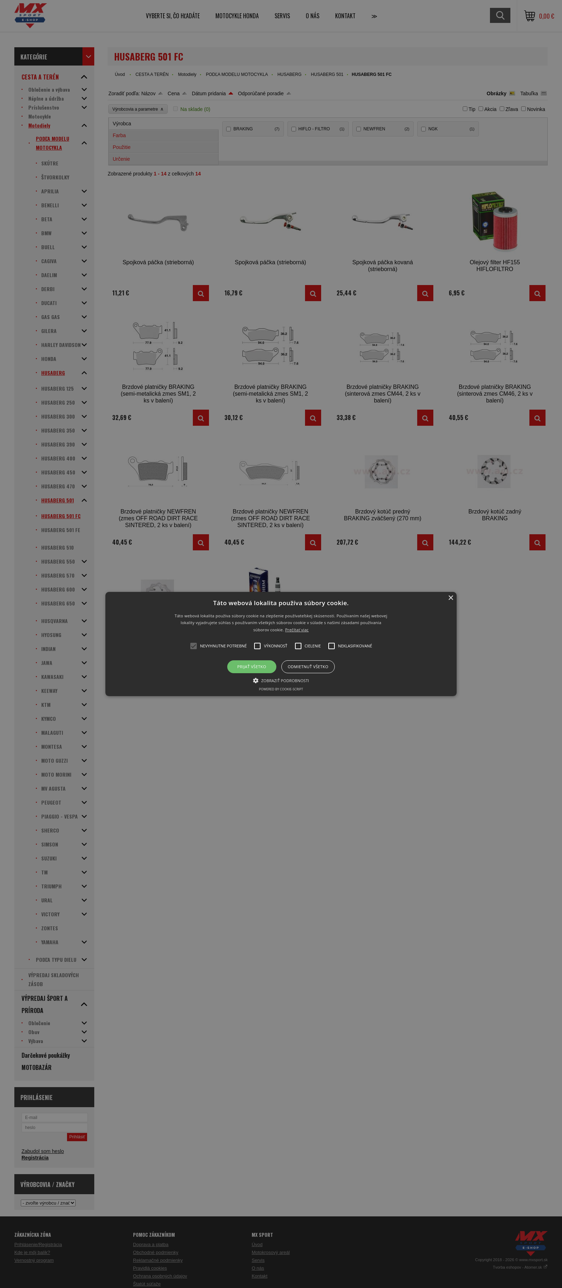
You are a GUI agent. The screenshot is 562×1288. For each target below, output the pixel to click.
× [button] (450, 598)
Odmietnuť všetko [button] (308, 666)
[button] (281, 644)
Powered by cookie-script (281, 689)
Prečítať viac (297, 629)
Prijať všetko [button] (251, 666)
